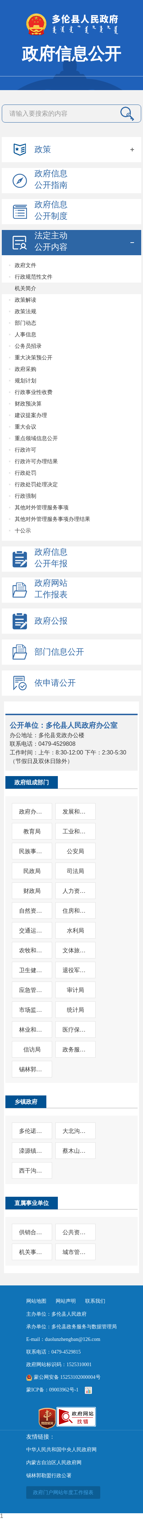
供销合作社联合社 (32, 1232)
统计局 (75, 1010)
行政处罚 (25, 473)
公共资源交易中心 (75, 1232)
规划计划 (25, 380)
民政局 (32, 871)
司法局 (75, 871)
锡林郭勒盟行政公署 (49, 1475)
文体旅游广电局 (75, 950)
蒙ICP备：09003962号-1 (52, 1389)
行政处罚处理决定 (36, 484)
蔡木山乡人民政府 (75, 1151)
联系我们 (95, 1301)
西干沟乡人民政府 (32, 1171)
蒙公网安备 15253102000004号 (63, 1377)
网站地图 (36, 1301)
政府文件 (25, 265)
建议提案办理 (31, 415)
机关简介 (25, 288)
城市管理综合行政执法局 (75, 1252)
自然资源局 (32, 911)
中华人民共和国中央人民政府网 (61, 1449)
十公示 (23, 530)
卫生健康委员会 (32, 970)
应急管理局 (32, 990)
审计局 (75, 990)
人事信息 (25, 334)
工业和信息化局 (75, 831)
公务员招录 (28, 346)
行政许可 (25, 450)
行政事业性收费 (33, 392)
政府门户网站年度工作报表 (63, 1492)
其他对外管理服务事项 (42, 507)
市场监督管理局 (32, 1010)
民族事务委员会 (32, 851)
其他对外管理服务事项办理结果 (52, 519)
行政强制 (25, 496)
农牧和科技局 (32, 950)
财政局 (32, 891)
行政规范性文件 (33, 277)
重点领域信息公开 (36, 438)
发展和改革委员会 (75, 812)
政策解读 (25, 300)
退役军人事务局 (75, 970)
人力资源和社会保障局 (75, 891)
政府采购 (25, 369)
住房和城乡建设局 (75, 911)
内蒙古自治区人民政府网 (54, 1462)
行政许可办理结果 (36, 461)
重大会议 (25, 427)
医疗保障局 (75, 1030)
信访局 (32, 1049)
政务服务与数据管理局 (75, 1049)
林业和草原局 (32, 1030)
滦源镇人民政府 (32, 1151)
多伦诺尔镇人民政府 (32, 1131)
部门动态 (25, 323)
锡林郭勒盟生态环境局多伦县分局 (32, 1069)
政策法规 (25, 311)
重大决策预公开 (33, 357)
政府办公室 (32, 812)
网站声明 (66, 1301)
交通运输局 (32, 930)
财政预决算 (28, 403)
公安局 (75, 851)
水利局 (75, 930)
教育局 (32, 831)
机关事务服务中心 (32, 1252)
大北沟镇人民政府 (75, 1131)
